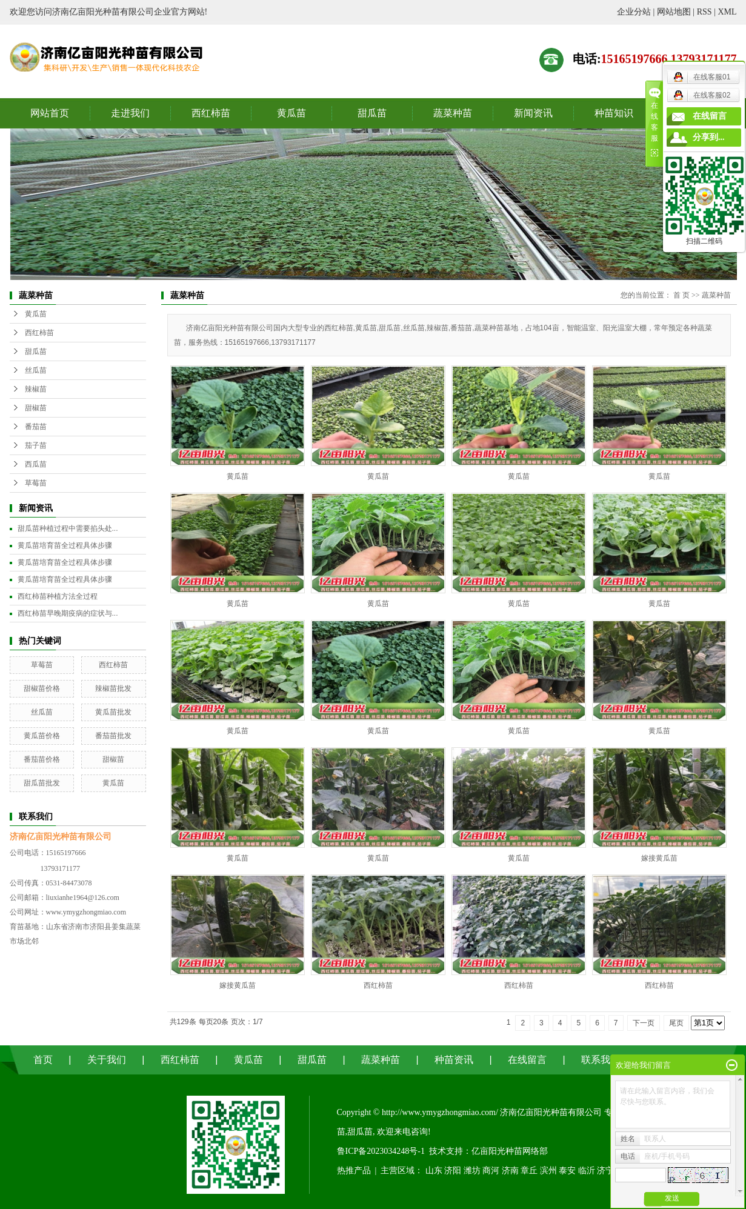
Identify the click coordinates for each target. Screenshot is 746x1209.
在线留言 (527, 1059)
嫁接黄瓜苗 (659, 858)
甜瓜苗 (372, 113)
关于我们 (106, 1059)
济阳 (452, 1170)
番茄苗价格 (42, 759)
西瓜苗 (36, 464)
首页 (43, 1059)
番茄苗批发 (113, 735)
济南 (510, 1170)
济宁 (605, 1170)
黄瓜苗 (291, 113)
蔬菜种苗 (452, 113)
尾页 (676, 1023)
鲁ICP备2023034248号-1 (381, 1151)
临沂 (586, 1170)
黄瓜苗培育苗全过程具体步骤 (65, 545)
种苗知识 (613, 113)
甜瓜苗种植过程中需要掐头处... (68, 528)
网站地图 (674, 11)
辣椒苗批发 (113, 688)
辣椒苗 (36, 389)
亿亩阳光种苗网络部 (509, 1151)
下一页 (643, 1023)
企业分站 (634, 11)
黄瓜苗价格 (42, 735)
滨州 (548, 1170)
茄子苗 (36, 445)
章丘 (529, 1170)
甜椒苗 (36, 408)
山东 (433, 1170)
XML (727, 11)
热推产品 (354, 1170)
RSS (704, 11)
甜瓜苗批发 (42, 783)
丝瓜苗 (36, 370)
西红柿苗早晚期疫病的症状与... (68, 613)
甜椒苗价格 (42, 688)
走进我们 (130, 113)
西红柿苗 (210, 113)
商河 (490, 1170)
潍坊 (472, 1170)
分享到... (709, 137)
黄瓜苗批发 (113, 712)
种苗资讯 (454, 1059)
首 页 (681, 295)
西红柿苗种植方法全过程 (58, 596)
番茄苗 (36, 426)
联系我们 (600, 1059)
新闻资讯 (533, 113)
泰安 (567, 1170)
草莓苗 (36, 483)
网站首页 (49, 113)
